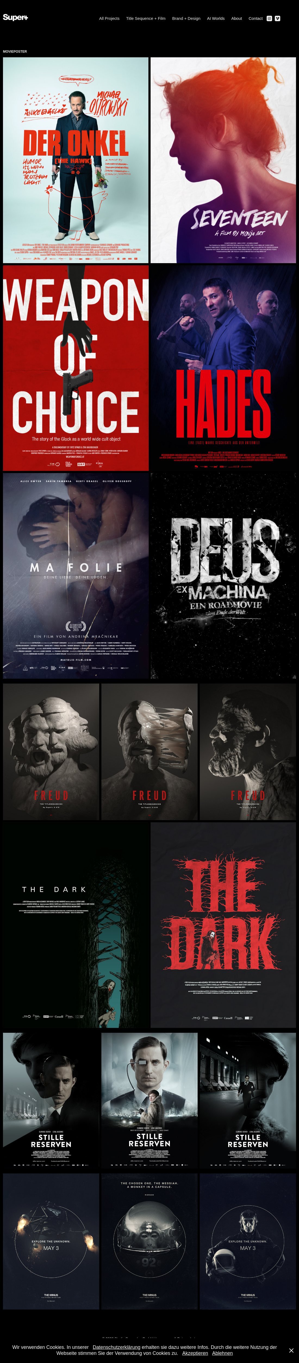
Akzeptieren (195, 1353)
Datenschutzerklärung (116, 1347)
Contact (256, 18)
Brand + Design (186, 18)
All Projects (109, 18)
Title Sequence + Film (146, 18)
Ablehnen (222, 1353)
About (236, 18)
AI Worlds (216, 18)
